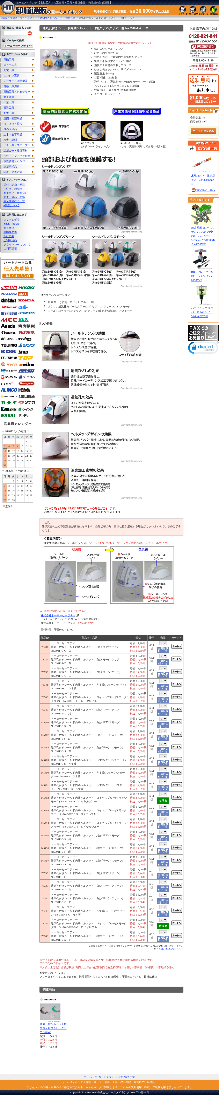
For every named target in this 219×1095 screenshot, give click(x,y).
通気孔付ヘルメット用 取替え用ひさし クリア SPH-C (54, 1028)
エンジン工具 (11, 75)
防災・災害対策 (12, 172)
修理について (11, 205)
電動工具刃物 (11, 86)
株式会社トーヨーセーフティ (58, 615)
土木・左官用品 (12, 134)
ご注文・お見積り (14, 188)
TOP (132, 1077)
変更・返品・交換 (14, 197)
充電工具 (8, 70)
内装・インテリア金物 (16, 155)
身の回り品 (10, 129)
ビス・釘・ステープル (16, 145)
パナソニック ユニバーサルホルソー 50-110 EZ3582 (202, 312)
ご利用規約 (10, 240)
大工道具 (8, 96)
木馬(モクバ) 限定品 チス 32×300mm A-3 (204, 179)
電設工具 (8, 107)
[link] (203, 348)
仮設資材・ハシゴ (14, 161)
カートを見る (106, 1077)
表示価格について (14, 201)
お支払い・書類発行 (15, 193)
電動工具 (8, 59)
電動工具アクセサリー (16, 91)
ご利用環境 (10, 248)
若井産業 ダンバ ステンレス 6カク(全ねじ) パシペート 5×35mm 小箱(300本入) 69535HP (203, 236)
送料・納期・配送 (14, 184)
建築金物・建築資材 (15, 150)
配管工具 (8, 113)
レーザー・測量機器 (15, 80)
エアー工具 (10, 64)
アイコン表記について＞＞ (169, 948)
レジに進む (122, 1077)
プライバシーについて (16, 244)
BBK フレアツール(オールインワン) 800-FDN (202, 276)
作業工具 (8, 102)
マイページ (90, 1077)
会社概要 (8, 236)
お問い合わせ (11, 223)
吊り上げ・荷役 (12, 123)
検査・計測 (10, 139)
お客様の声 (10, 232)
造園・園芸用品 (12, 118)
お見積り (8, 228)
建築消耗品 (10, 166)
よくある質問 (11, 219)
